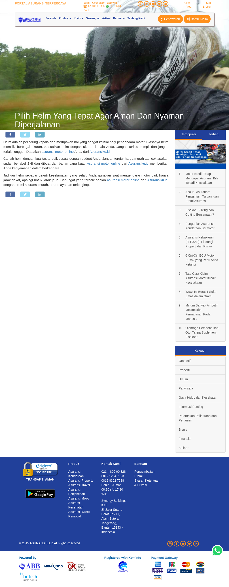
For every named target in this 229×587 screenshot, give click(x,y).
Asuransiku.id (99, 151)
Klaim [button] (78, 18)
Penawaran (170, 19)
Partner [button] (119, 18)
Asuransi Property (80, 480)
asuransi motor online (58, 151)
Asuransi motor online (103, 163)
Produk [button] (65, 18)
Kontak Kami (111, 464)
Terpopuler (188, 134)
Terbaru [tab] (214, 134)
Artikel (106, 18)
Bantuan (140, 464)
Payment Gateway (164, 557)
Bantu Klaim (197, 19)
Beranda (50, 18)
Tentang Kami (136, 18)
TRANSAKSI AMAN (40, 479)
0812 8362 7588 (112, 480)
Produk (73, 464)
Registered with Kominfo (122, 557)
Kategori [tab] (200, 350)
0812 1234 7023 (112, 476)
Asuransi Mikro (78, 498)
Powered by (27, 557)
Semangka (93, 18)
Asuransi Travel (79, 485)
